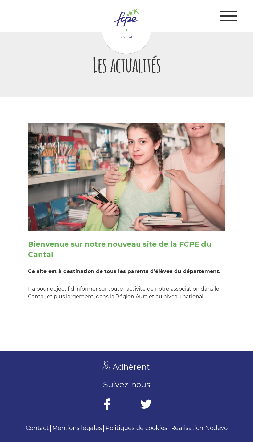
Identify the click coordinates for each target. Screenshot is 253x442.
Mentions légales (77, 428)
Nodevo (216, 428)
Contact (37, 428)
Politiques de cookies (136, 428)
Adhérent (131, 366)
